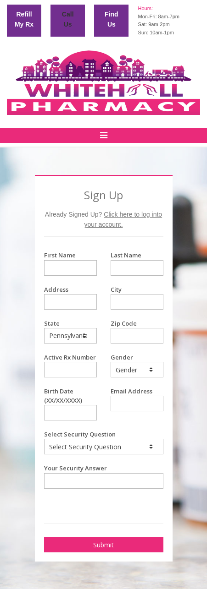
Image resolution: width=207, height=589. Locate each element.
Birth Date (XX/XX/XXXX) (70, 403)
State (70, 331)
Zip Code (137, 331)
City (137, 297)
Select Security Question (103, 442)
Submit (103, 544)
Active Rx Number (70, 365)
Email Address (137, 399)
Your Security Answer (103, 476)
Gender (137, 365)
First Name (70, 263)
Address (70, 297)
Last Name (137, 263)
